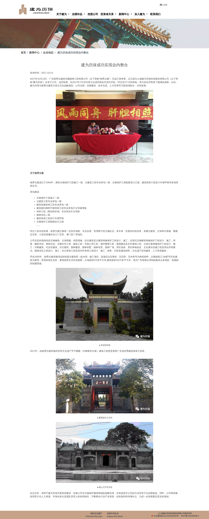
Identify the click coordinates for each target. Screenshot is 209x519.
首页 (23, 52)
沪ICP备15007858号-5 (190, 516)
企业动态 (48, 52)
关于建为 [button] (61, 14)
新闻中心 (34, 52)
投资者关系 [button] (107, 14)
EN (165, 5)
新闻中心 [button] (124, 14)
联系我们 (155, 14)
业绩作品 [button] (77, 14)
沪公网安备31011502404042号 (166, 516)
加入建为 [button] (140, 14)
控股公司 (93, 14)
